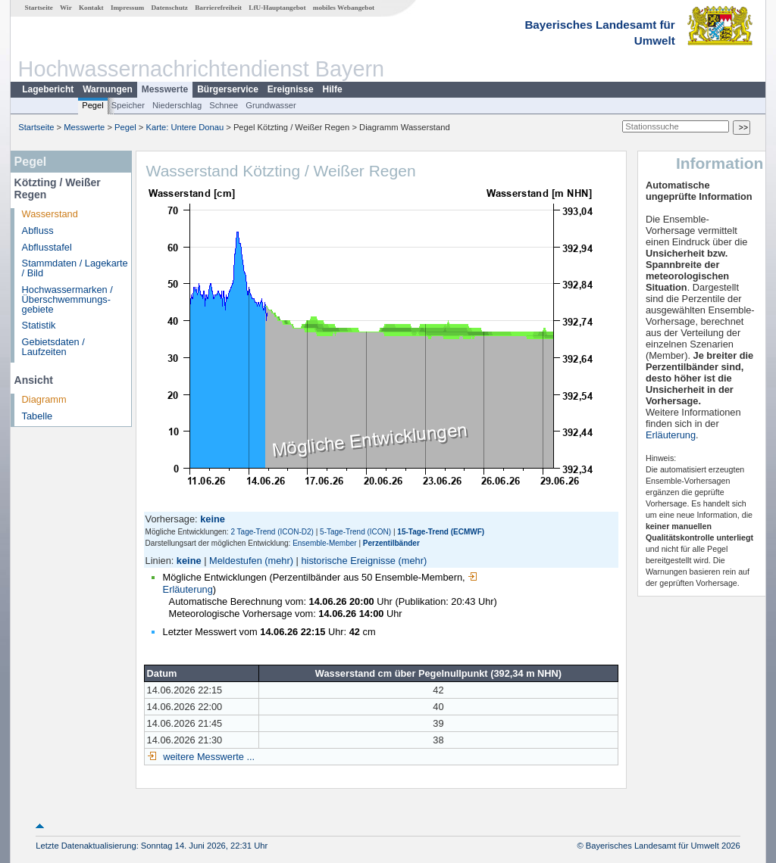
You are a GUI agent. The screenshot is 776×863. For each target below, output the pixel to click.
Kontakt (91, 7)
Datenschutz (169, 7)
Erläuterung (671, 435)
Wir (66, 7)
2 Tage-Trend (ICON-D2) (271, 532)
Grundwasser (271, 105)
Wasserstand (50, 214)
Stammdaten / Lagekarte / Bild (75, 268)
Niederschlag (177, 105)
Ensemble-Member (324, 543)
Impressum (127, 7)
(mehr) (278, 560)
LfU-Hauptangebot (277, 7)
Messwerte (165, 89)
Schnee (223, 105)
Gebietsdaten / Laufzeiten (53, 346)
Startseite (39, 7)
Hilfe (333, 89)
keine (189, 560)
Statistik (39, 325)
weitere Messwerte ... (208, 756)
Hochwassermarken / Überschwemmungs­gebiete (67, 299)
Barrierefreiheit (218, 7)
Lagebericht (48, 89)
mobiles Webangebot (343, 7)
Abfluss (38, 230)
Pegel (93, 105)
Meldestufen (235, 560)
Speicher (128, 105)
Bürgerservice (227, 89)
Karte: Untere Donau (185, 127)
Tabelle (37, 416)
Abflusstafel (47, 247)
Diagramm (44, 399)
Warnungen (108, 89)
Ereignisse (291, 89)
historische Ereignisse (348, 560)
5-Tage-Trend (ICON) (355, 532)
